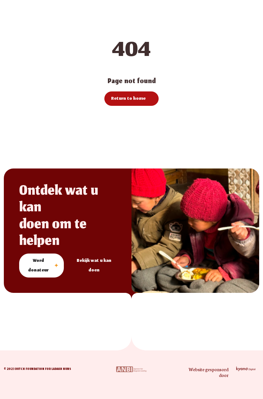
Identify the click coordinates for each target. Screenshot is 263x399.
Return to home (128, 99)
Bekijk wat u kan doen (94, 266)
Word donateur (38, 266)
